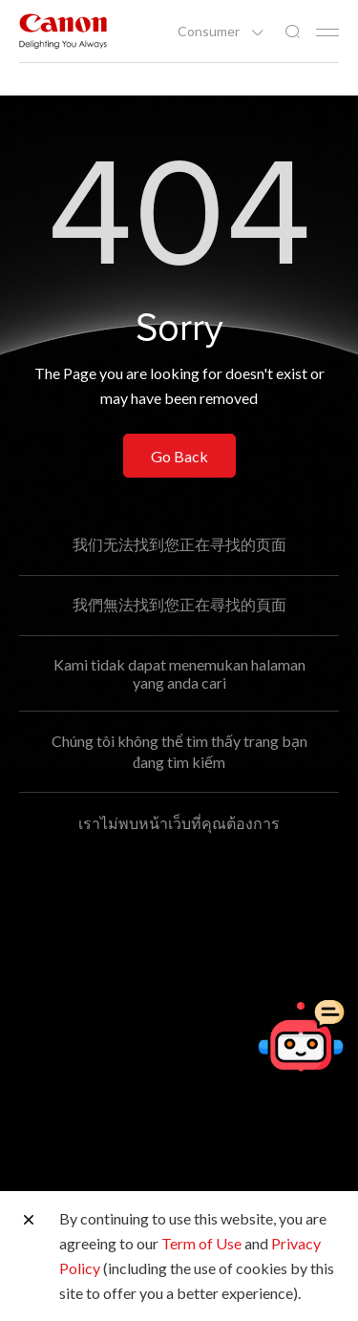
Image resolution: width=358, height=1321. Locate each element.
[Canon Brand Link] (63, 31)
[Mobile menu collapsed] (327, 32)
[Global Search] (292, 32)
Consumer (210, 31)
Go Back (179, 456)
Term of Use (201, 1243)
